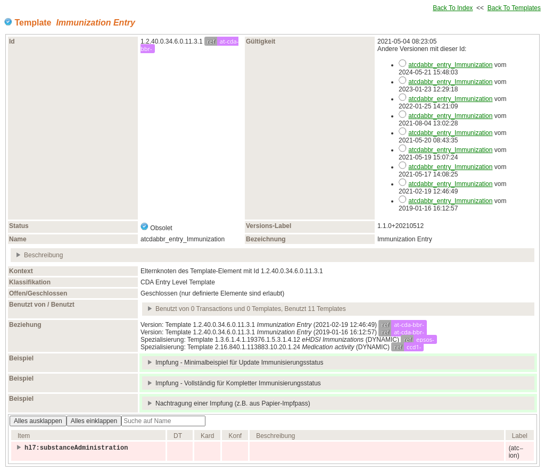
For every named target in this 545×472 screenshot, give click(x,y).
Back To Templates (514, 8)
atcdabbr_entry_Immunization (450, 65)
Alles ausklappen (38, 421)
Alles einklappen (94, 421)
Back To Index (453, 8)
